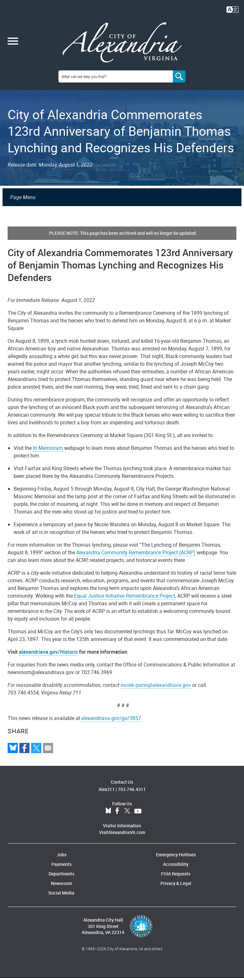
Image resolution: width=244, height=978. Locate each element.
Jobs (61, 855)
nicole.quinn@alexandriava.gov (156, 684)
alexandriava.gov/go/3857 (111, 718)
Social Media (61, 893)
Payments (61, 864)
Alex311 (106, 789)
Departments (61, 874)
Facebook (117, 811)
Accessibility (175, 864)
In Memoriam (48, 447)
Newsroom (61, 883)
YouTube (137, 811)
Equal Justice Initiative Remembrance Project (124, 595)
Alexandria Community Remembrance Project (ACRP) (135, 552)
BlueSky (108, 811)
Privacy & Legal (175, 883)
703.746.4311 (132, 789)
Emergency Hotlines (176, 855)
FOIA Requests (175, 874)
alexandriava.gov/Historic (48, 651)
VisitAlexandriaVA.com (122, 832)
